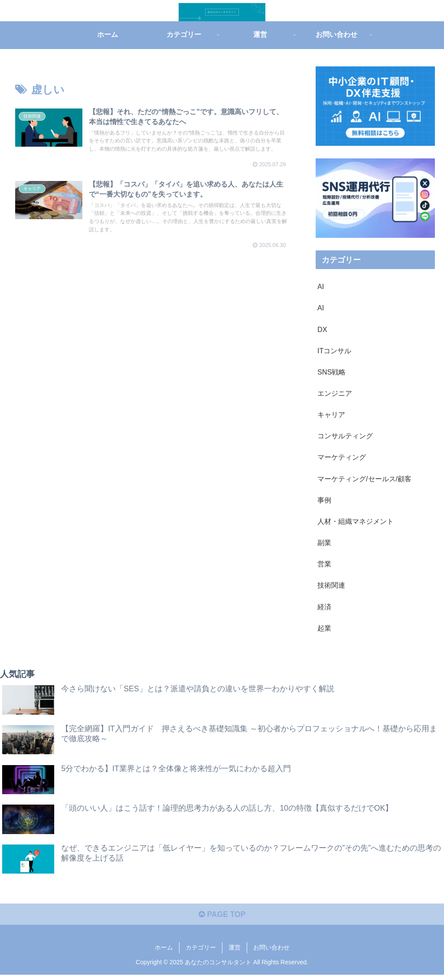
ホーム (164, 948)
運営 (235, 948)
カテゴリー (201, 948)
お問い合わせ (271, 948)
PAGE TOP (222, 915)
